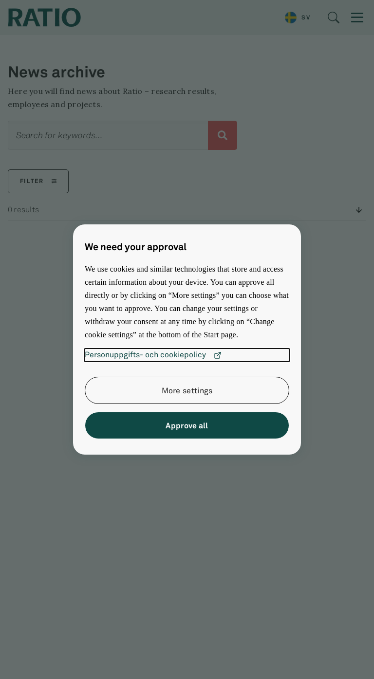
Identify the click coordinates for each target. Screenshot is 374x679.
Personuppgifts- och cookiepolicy (153, 355)
